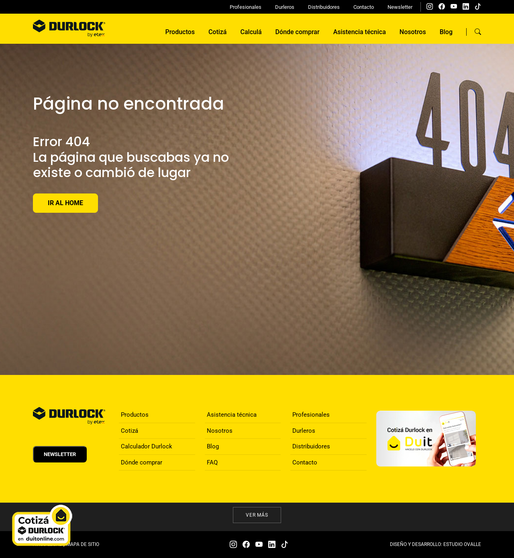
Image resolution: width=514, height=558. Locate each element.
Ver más (257, 515)
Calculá (251, 32)
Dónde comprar (297, 32)
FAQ (212, 462)
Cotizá (217, 32)
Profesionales (245, 7)
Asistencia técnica (359, 32)
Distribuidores (324, 7)
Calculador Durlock (146, 446)
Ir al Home (65, 203)
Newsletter (400, 7)
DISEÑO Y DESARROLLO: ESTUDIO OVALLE (435, 544)
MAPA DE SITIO (82, 544)
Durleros (284, 7)
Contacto (363, 7)
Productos (179, 32)
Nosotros (413, 32)
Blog (446, 32)
